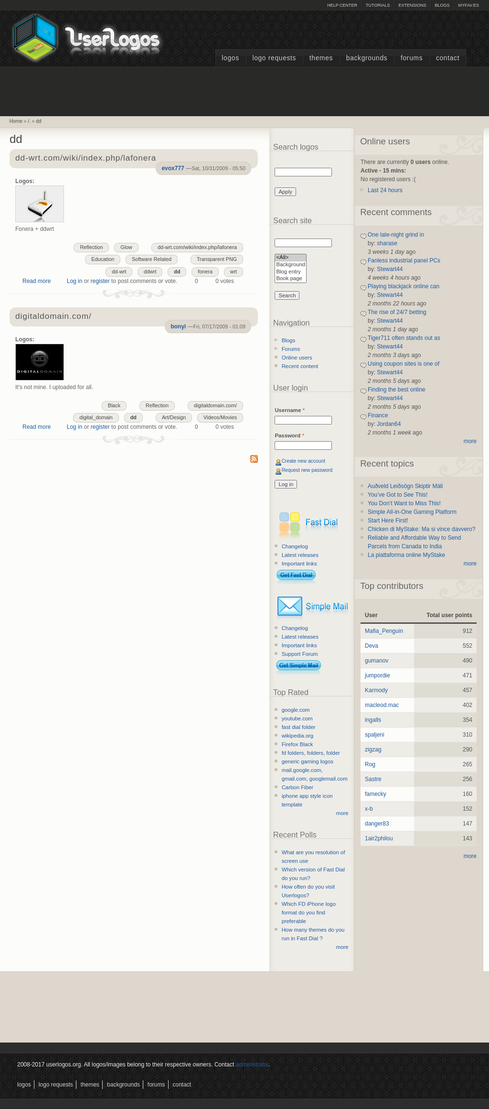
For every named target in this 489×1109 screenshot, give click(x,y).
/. (29, 121)
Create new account (303, 461)
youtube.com (297, 718)
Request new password (307, 470)
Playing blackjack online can (403, 286)
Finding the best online (396, 389)
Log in (75, 281)
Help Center (342, 5)
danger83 (377, 823)
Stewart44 (390, 269)
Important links (299, 563)
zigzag (373, 749)
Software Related (151, 259)
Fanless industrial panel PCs (404, 260)
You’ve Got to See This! (397, 494)
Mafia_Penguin (384, 631)
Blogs (442, 5)
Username (290, 410)
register (100, 281)
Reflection (91, 247)
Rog (370, 764)
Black (114, 405)
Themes (321, 58)
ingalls (373, 720)
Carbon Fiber (297, 787)
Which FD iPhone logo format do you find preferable (309, 912)
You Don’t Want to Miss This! (404, 503)
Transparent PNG (217, 259)
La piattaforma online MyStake (406, 555)
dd (38, 121)
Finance (378, 415)
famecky (375, 794)
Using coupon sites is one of (403, 363)
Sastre (373, 779)
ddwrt (150, 271)
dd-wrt (119, 271)
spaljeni (374, 734)
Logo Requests (274, 58)
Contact (447, 58)
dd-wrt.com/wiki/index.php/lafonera (85, 158)
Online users (297, 357)
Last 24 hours (385, 190)
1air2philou (379, 838)
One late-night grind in (396, 234)
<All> (290, 257)
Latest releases (300, 555)
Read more (36, 281)
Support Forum (300, 654)
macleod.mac (382, 705)
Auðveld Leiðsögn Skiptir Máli (405, 486)
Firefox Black (297, 744)
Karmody (376, 690)
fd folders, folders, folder (311, 753)
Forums (412, 58)
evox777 (172, 168)
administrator (252, 1064)
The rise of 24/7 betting (397, 312)
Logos (230, 58)
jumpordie (377, 675)
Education (102, 259)
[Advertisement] (244, 90)
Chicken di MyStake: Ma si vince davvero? (421, 529)
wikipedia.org (297, 736)
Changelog (295, 546)
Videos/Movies (220, 417)
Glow (126, 247)
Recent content (300, 366)
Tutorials (378, 5)
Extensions (412, 5)
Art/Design (174, 417)
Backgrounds (367, 58)
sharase (387, 243)
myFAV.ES (468, 5)
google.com (296, 710)
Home (16, 121)
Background (290, 265)
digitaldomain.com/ (53, 317)
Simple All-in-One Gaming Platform (412, 512)
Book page (290, 279)
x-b (369, 808)
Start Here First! (388, 520)
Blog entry (290, 272)
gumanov (376, 660)
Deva (371, 645)
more (342, 813)
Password (289, 435)
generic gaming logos (307, 761)
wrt (233, 271)
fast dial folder (299, 727)
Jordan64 (389, 424)
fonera (205, 271)
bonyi (178, 326)
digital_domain (96, 417)
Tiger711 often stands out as (404, 338)
